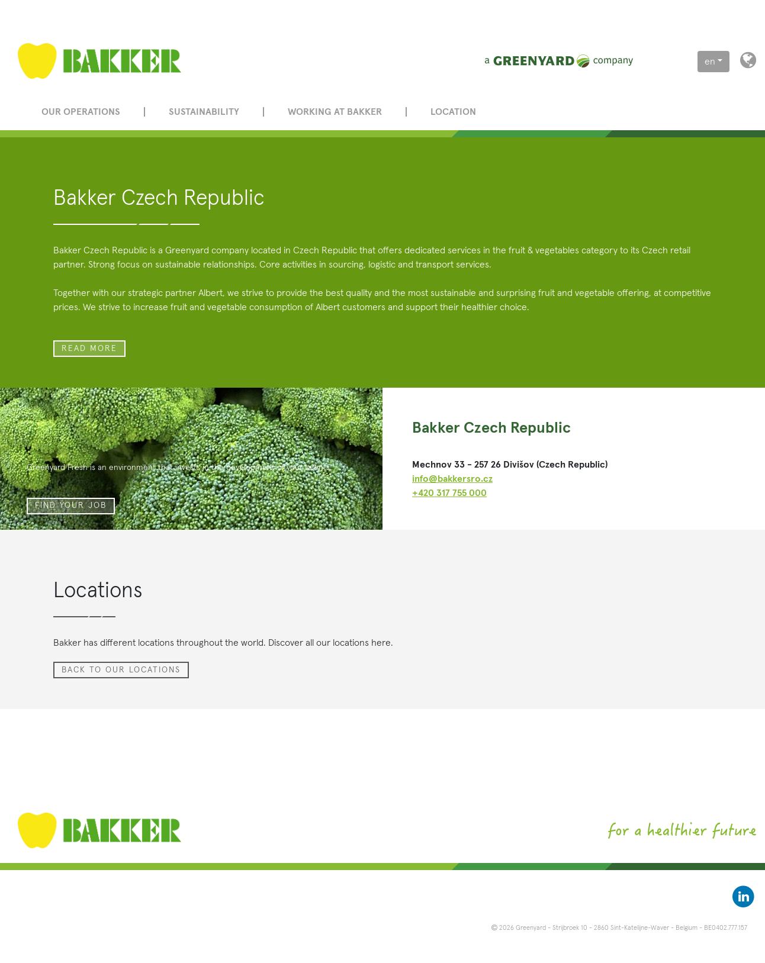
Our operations (80, 112)
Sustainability (204, 112)
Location (453, 112)
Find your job (71, 505)
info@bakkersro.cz (452, 479)
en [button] (710, 61)
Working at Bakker (335, 112)
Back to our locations (121, 670)
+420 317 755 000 (449, 493)
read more (89, 348)
